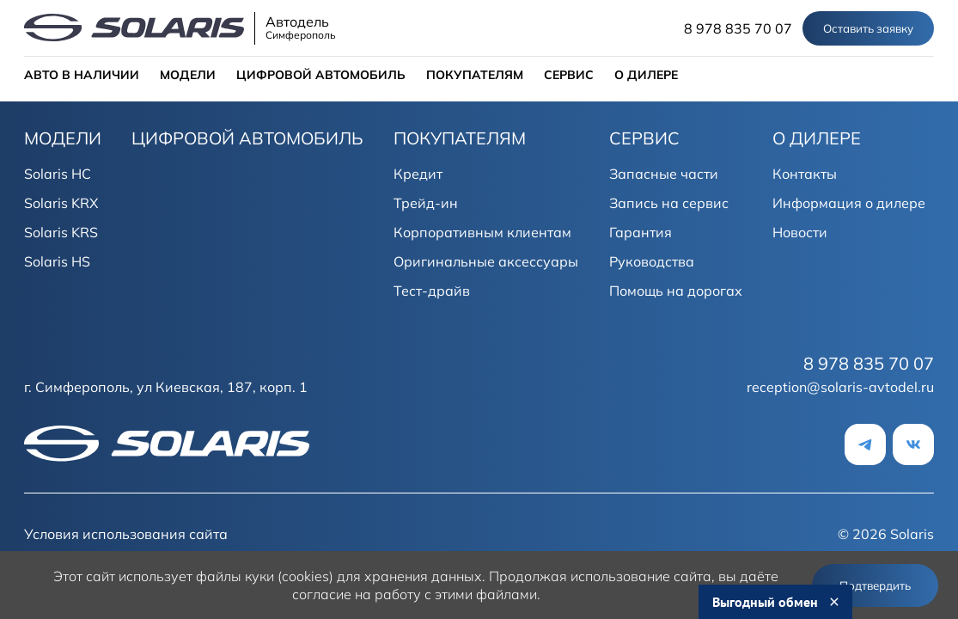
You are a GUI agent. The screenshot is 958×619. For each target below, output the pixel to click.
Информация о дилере (848, 202)
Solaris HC (57, 173)
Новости (799, 232)
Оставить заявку (868, 28)
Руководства (651, 261)
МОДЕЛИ (188, 75)
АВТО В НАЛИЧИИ (81, 75)
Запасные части (663, 173)
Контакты (804, 173)
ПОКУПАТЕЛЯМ (474, 75)
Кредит (418, 173)
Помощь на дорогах (675, 290)
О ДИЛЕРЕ (646, 75)
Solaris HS (57, 261)
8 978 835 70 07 (738, 28)
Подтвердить (875, 585)
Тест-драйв (432, 290)
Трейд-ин (426, 202)
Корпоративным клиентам (482, 232)
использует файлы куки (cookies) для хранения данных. (302, 576)
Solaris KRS (61, 232)
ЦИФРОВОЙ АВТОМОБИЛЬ (321, 75)
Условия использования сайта (126, 533)
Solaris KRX (61, 202)
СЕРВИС (569, 75)
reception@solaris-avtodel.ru (840, 386)
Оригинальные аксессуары (486, 261)
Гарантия (640, 232)
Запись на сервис (669, 202)
